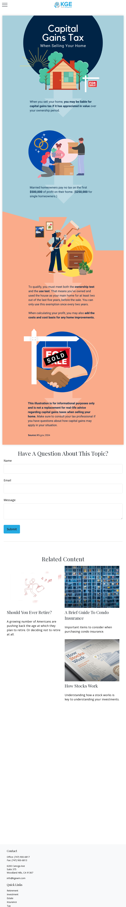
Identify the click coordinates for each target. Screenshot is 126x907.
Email (7, 480)
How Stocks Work (81, 686)
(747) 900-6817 (22, 856)
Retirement (12, 890)
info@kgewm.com (16, 878)
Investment (12, 894)
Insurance (12, 902)
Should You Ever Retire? (29, 612)
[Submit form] (12, 529)
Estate (10, 898)
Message (10, 500)
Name (8, 460)
